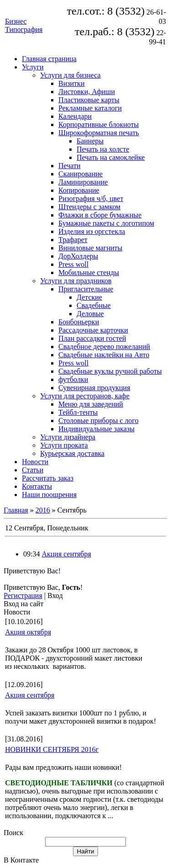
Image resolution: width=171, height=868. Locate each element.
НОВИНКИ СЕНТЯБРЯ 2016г (51, 749)
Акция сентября (66, 554)
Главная (16, 510)
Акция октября (28, 632)
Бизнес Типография (23, 25)
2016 (43, 510)
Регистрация (23, 595)
